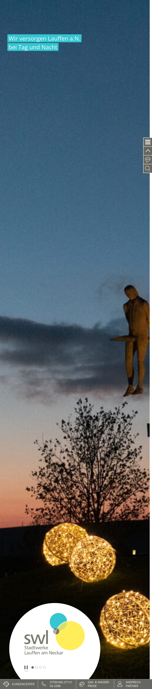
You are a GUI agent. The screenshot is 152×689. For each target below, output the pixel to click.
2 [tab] (36, 667)
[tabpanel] (75, 339)
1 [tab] (32, 667)
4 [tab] (44, 667)
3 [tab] (40, 667)
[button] (147, 142)
